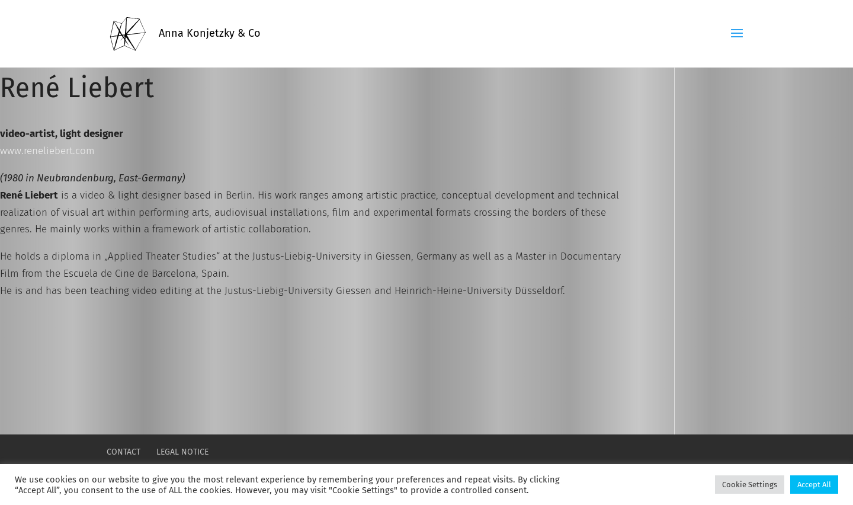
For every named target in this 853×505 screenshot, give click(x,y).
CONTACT (123, 452)
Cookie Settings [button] (749, 484)
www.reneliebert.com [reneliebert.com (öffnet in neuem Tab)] (47, 151)
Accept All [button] (814, 484)
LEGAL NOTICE (182, 452)
